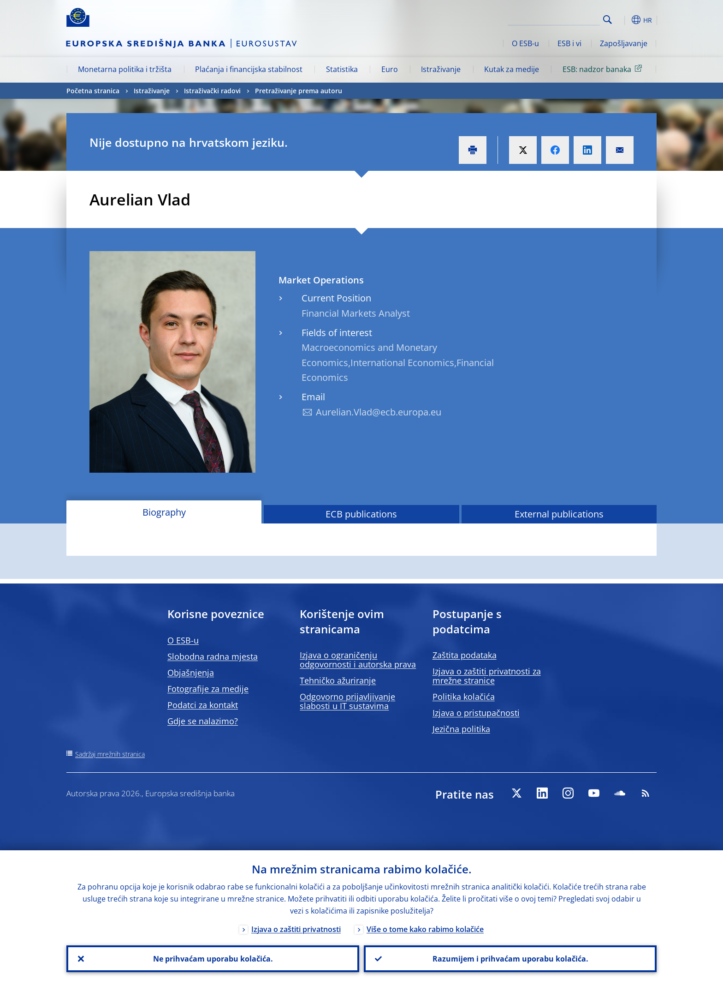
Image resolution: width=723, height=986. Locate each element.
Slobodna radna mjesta (212, 656)
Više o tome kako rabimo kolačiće (425, 929)
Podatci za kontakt (202, 704)
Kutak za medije (511, 69)
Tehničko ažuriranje (338, 680)
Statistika (342, 69)
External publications (559, 514)
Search (607, 20)
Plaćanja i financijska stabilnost (248, 69)
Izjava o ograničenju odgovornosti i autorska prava (358, 659)
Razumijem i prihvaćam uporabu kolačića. (510, 959)
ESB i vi (569, 43)
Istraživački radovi (212, 90)
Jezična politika (461, 728)
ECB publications (361, 514)
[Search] (554, 18)
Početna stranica (92, 90)
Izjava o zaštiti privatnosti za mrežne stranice (487, 676)
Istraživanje (441, 69)
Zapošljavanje (623, 43)
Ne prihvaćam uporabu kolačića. (213, 959)
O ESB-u (525, 43)
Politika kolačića (464, 696)
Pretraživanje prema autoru (298, 90)
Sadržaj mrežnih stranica (110, 754)
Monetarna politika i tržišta (125, 69)
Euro (389, 69)
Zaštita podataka (465, 655)
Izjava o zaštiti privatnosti (296, 929)
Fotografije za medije (208, 688)
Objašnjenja (190, 672)
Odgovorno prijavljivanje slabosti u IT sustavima (347, 701)
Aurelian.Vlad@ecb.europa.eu (378, 412)
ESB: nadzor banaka (604, 68)
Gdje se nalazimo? (202, 721)
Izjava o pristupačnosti (476, 712)
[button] (624, 20)
